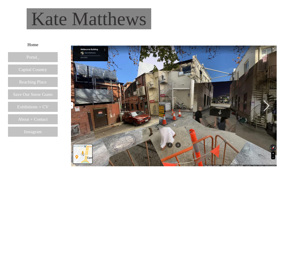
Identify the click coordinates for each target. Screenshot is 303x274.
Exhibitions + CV (33, 106)
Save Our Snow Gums (33, 94)
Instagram (33, 131)
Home (33, 44)
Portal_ (32, 57)
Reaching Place (33, 82)
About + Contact (33, 119)
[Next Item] (266, 106)
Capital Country (33, 69)
